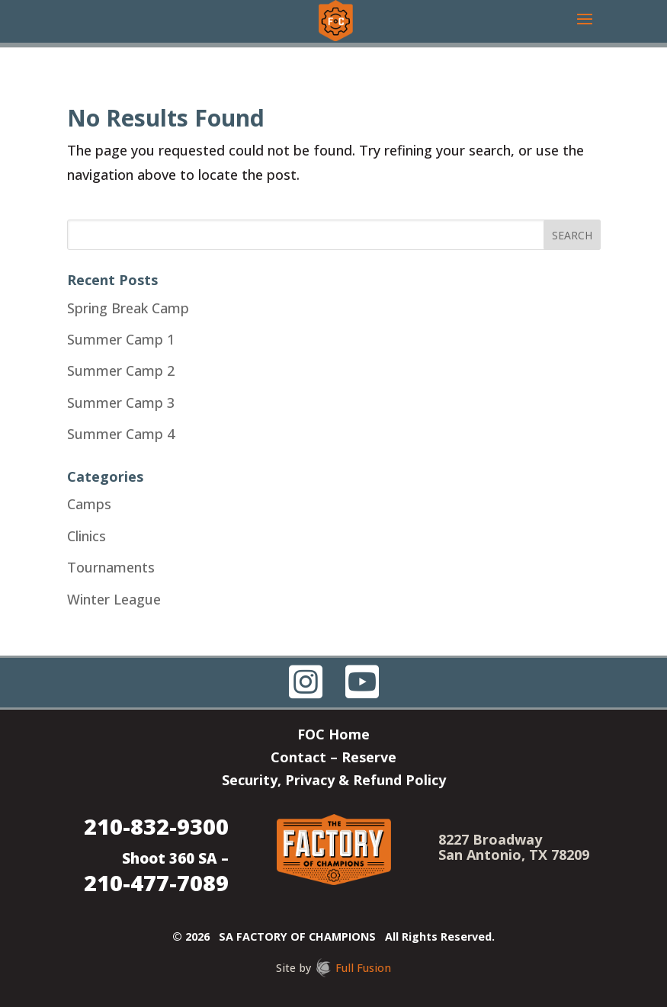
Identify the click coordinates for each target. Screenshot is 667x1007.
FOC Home (333, 736)
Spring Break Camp (128, 308)
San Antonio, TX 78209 (513, 854)
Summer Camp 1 (121, 339)
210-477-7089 (156, 882)
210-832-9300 (156, 826)
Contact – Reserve (333, 759)
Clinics (86, 536)
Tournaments (111, 567)
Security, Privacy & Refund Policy (334, 781)
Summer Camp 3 (121, 402)
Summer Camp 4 (121, 434)
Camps (89, 504)
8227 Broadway (490, 839)
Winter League (114, 599)
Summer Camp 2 (121, 370)
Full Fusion (363, 967)
